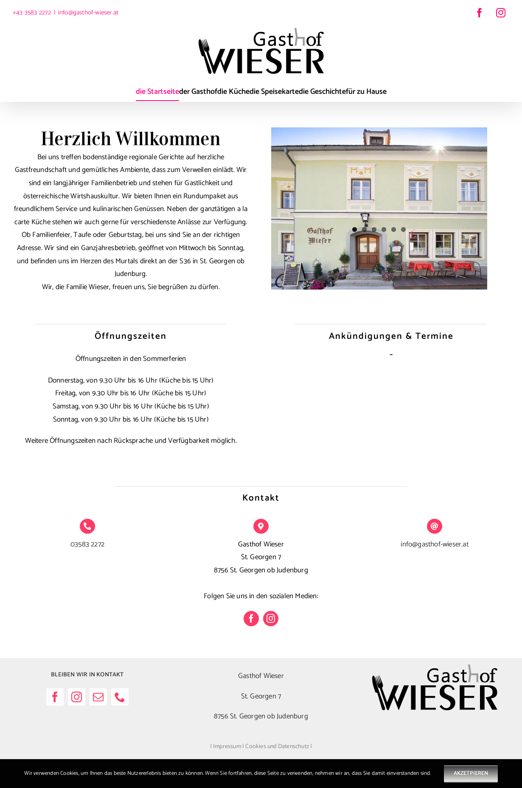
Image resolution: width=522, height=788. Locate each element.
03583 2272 (87, 544)
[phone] (120, 697)
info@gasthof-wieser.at (88, 12)
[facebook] (251, 618)
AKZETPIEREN (471, 773)
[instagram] (270, 618)
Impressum (227, 746)
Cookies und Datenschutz (277, 746)
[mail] (98, 697)
